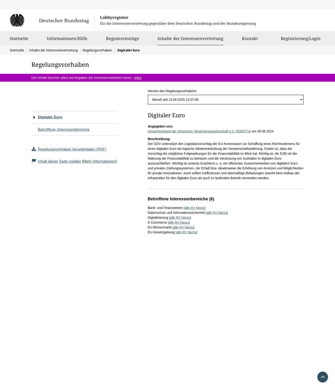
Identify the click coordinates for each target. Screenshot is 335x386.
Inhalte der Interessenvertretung (190, 38)
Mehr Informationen (99, 161)
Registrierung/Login (300, 40)
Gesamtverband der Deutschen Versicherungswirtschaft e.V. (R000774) (199, 131)
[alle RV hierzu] (195, 208)
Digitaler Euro (50, 117)
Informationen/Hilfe (67, 40)
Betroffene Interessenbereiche (64, 129)
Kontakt (250, 40)
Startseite (19, 40)
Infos (137, 78)
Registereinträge (122, 40)
